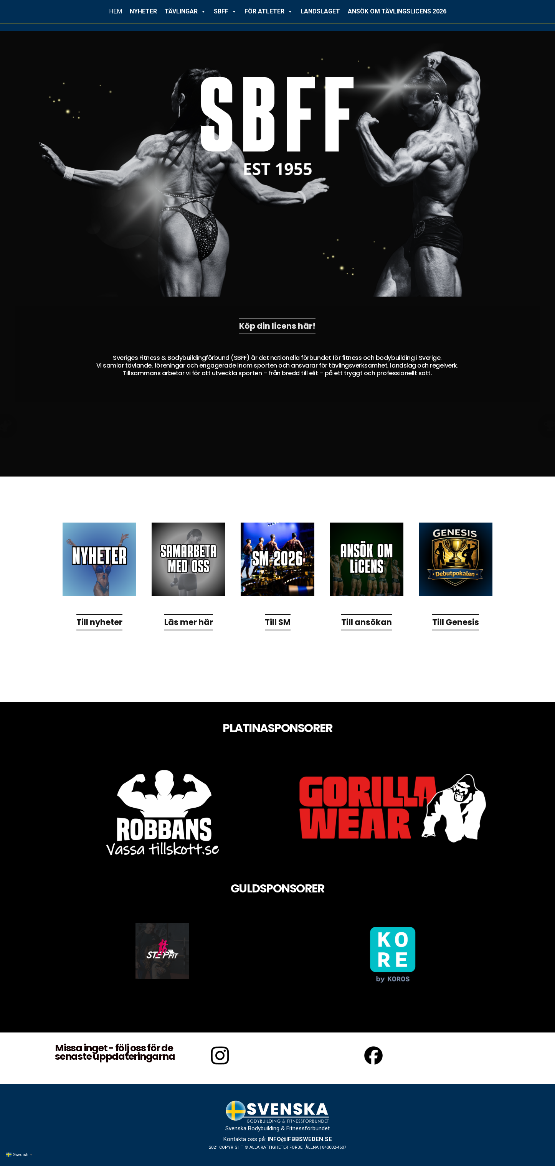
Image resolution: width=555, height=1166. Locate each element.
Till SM (278, 622)
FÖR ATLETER (268, 11)
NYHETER (143, 11)
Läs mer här (188, 622)
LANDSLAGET (320, 11)
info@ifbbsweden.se (300, 1139)
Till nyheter (99, 622)
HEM (115, 11)
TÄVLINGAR (185, 11)
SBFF (225, 11)
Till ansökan (366, 622)
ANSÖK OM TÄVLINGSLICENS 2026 (397, 11)
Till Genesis (455, 622)
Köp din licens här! (277, 326)
